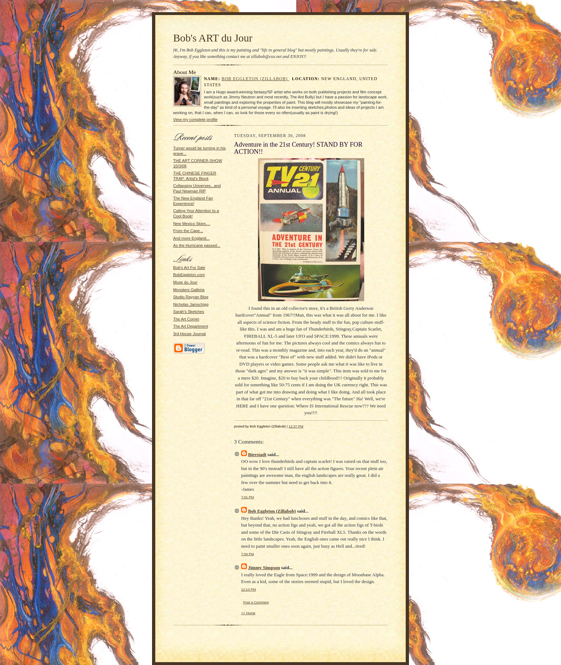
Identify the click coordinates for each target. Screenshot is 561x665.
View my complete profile (195, 119)
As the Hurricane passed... (196, 245)
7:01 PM (247, 497)
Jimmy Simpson (264, 567)
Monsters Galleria (189, 290)
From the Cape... (188, 231)
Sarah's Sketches (188, 311)
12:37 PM (296, 426)
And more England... (191, 238)
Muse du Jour (185, 282)
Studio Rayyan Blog (190, 297)
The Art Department (190, 326)
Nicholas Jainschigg (191, 304)
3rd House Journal (189, 334)
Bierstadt (257, 454)
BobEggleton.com (189, 275)
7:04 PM (247, 554)
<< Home (248, 613)
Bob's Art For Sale (189, 267)
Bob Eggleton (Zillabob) (255, 79)
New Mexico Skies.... (191, 223)
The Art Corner (186, 319)
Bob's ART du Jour (213, 38)
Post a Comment (256, 602)
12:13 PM (248, 589)
